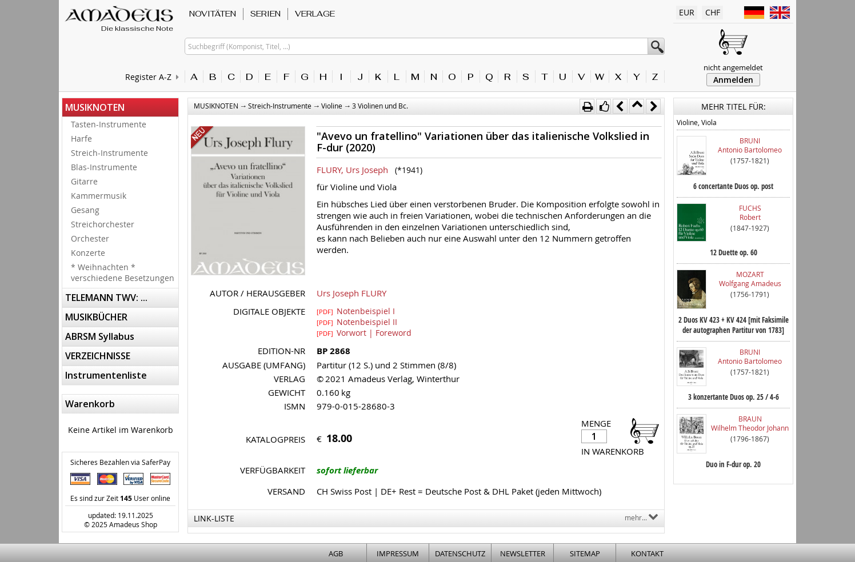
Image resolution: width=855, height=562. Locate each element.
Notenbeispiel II (357, 321)
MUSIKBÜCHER (96, 317)
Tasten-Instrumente (108, 124)
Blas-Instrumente (104, 167)
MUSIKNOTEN (95, 107)
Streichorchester (102, 224)
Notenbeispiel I (356, 311)
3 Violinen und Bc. (380, 105)
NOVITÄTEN (212, 14)
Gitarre (84, 181)
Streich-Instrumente (109, 152)
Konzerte (88, 252)
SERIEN (265, 14)
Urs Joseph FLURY (351, 293)
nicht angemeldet (733, 67)
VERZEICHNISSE (97, 356)
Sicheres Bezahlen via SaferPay (120, 462)
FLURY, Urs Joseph (352, 169)
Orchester (90, 238)
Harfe (81, 138)
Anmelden (733, 79)
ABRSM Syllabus (99, 336)
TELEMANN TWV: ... (106, 297)
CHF (712, 12)
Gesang (85, 209)
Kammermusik (98, 195)
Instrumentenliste (106, 375)
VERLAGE (315, 14)
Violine (331, 105)
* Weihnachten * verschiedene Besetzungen (122, 272)
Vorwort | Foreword (364, 332)
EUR (687, 12)
